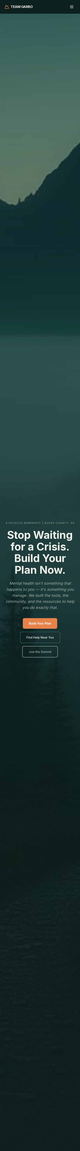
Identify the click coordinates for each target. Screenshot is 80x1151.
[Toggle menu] (71, 7)
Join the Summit (40, 652)
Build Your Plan (40, 623)
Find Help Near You (40, 637)
